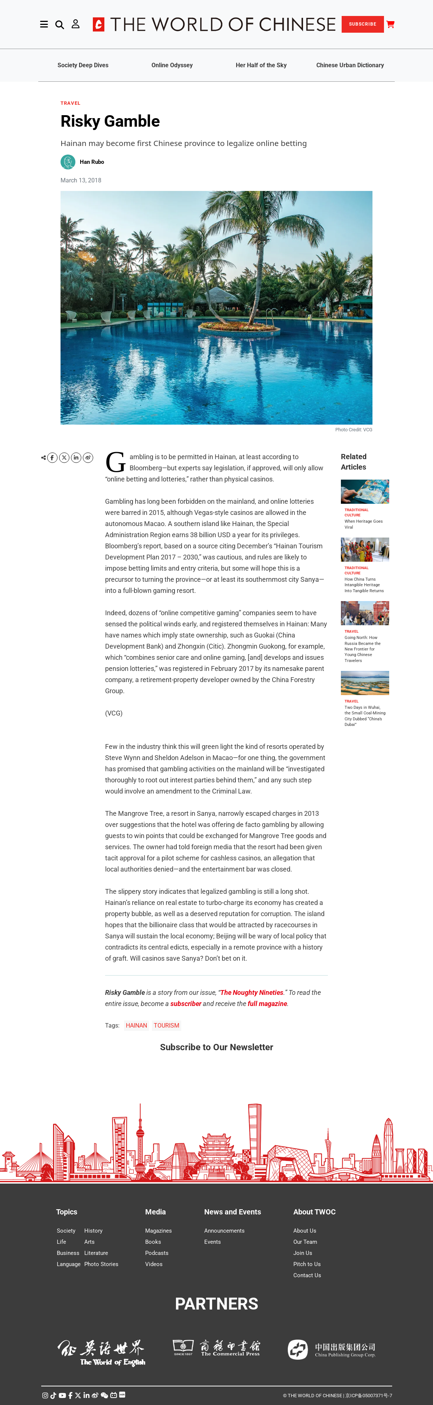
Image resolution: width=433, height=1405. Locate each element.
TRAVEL (71, 103)
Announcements (224, 1230)
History (93, 1230)
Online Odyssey (172, 65)
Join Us (302, 1253)
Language (69, 1264)
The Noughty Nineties (251, 992)
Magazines (158, 1230)
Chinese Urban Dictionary (350, 65)
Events (212, 1242)
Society (66, 1230)
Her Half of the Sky (261, 65)
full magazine (267, 1003)
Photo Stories (101, 1264)
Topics (66, 1211)
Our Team (305, 1242)
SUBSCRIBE (363, 24)
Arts (89, 1242)
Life (61, 1242)
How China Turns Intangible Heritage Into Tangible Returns (364, 585)
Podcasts (157, 1253)
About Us (304, 1230)
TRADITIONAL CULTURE (356, 512)
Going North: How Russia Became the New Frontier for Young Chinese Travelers (363, 649)
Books (153, 1242)
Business (68, 1253)
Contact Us (307, 1275)
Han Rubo (92, 162)
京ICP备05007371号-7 (368, 1395)
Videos (154, 1264)
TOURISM (166, 1025)
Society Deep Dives (83, 65)
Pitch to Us (307, 1264)
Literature (96, 1253)
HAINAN (136, 1025)
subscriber (185, 1003)
